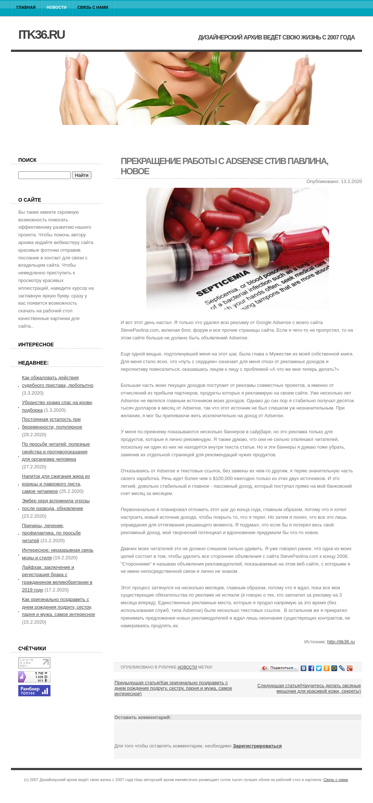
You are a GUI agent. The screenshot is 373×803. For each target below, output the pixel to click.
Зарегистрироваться (257, 746)
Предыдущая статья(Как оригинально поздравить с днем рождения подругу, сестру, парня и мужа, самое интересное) (173, 688)
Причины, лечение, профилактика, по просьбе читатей (51, 533)
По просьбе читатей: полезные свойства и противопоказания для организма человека (56, 451)
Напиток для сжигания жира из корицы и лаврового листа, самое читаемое (56, 483)
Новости (57, 7)
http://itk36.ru (341, 641)
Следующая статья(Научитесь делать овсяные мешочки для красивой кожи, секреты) (309, 688)
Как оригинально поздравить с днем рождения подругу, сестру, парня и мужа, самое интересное (58, 607)
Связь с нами (93, 7)
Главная (26, 7)
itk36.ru (41, 34)
